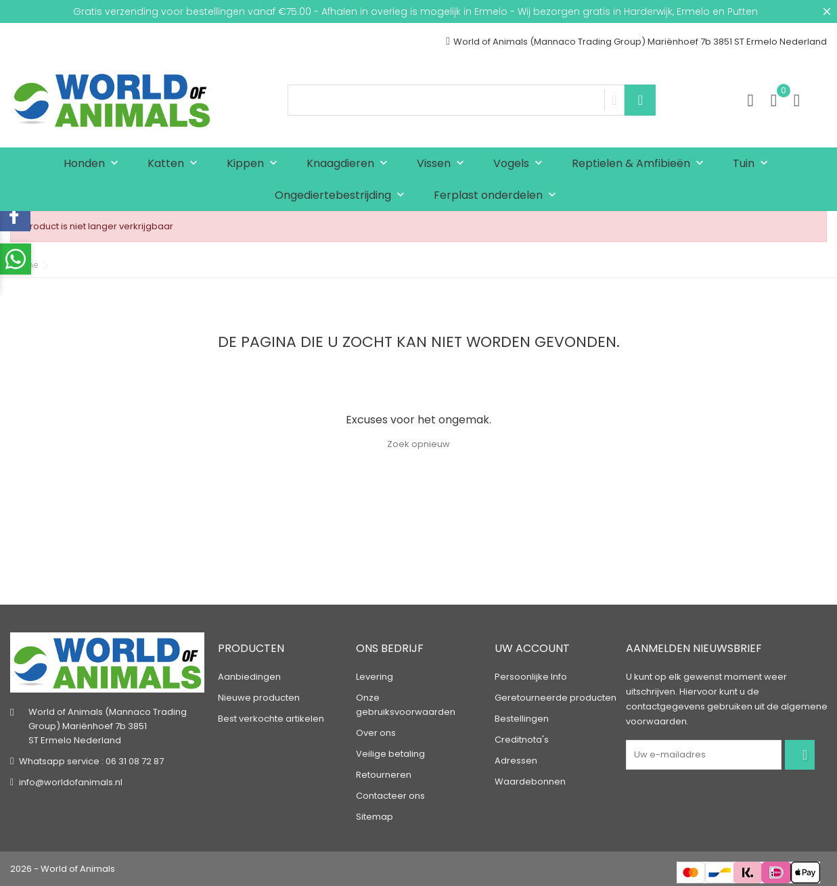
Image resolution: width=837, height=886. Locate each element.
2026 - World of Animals (62, 868)
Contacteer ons (390, 795)
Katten (176, 164)
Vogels (521, 164)
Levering (374, 676)
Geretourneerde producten (555, 697)
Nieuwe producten (259, 697)
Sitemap (374, 816)
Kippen (255, 164)
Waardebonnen (530, 781)
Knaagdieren (350, 164)
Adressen (516, 760)
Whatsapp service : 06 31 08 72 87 (91, 761)
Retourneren (383, 774)
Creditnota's (522, 739)
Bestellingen (522, 718)
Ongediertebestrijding (343, 196)
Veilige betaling (390, 753)
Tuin (753, 164)
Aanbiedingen (249, 676)
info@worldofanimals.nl (70, 782)
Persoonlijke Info (531, 676)
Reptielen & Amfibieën (641, 164)
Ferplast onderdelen (498, 196)
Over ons (376, 732)
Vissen (443, 164)
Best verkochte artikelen (271, 718)
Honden (94, 164)
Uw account (532, 648)
